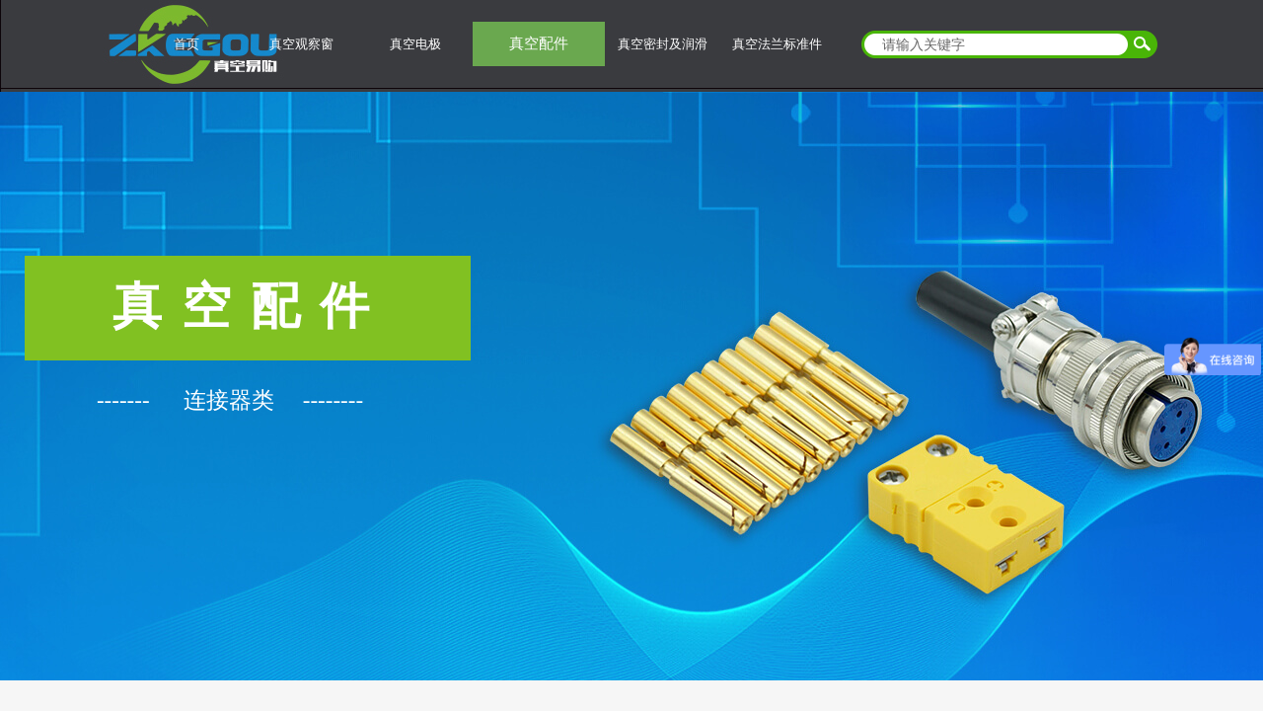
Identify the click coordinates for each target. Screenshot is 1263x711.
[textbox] (996, 44)
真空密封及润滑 (662, 44)
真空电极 (415, 44)
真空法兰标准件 (777, 44)
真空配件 (538, 43)
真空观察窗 (301, 44)
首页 (186, 44)
